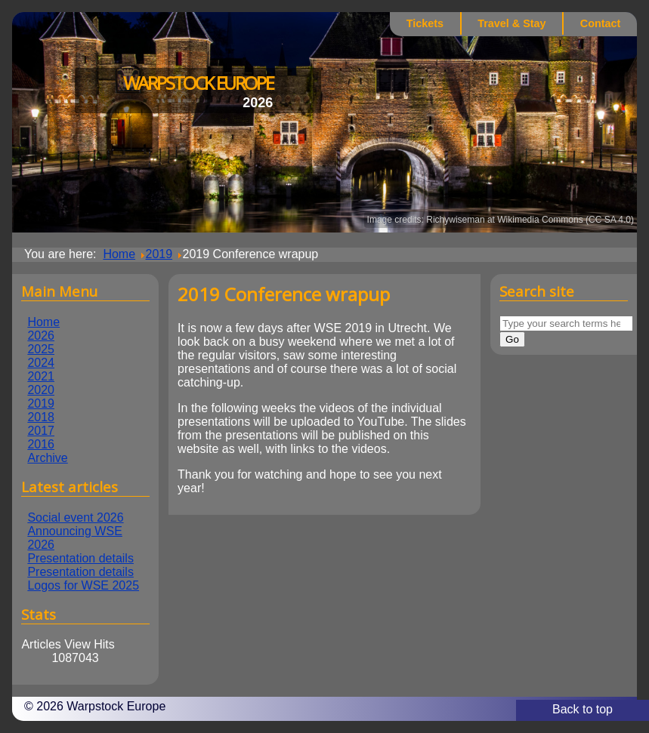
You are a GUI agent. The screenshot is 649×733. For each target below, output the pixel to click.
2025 (40, 349)
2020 (40, 389)
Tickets (424, 23)
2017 (40, 430)
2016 (40, 444)
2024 (40, 362)
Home (43, 322)
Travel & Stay (511, 23)
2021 (40, 376)
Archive (47, 457)
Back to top (582, 709)
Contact (600, 23)
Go (512, 339)
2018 (40, 417)
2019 (40, 403)
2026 (40, 335)
